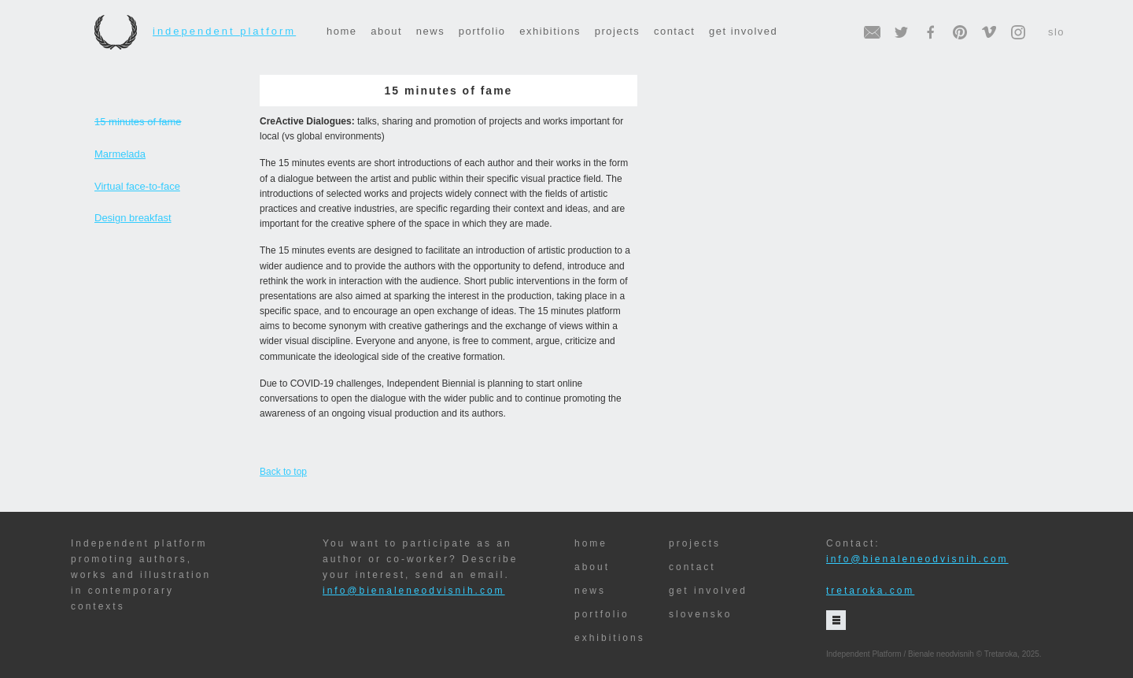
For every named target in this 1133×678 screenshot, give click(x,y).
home (342, 31)
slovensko (700, 614)
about (386, 31)
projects (617, 31)
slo (1056, 32)
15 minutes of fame (138, 122)
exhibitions (550, 31)
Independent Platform (195, 31)
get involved (743, 31)
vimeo (989, 32)
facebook (930, 32)
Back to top (283, 471)
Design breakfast (133, 218)
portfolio (482, 31)
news (430, 31)
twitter (901, 32)
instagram (1018, 32)
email (872, 32)
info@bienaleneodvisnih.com (414, 590)
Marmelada (120, 154)
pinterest (959, 32)
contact (674, 31)
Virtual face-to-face (137, 186)
